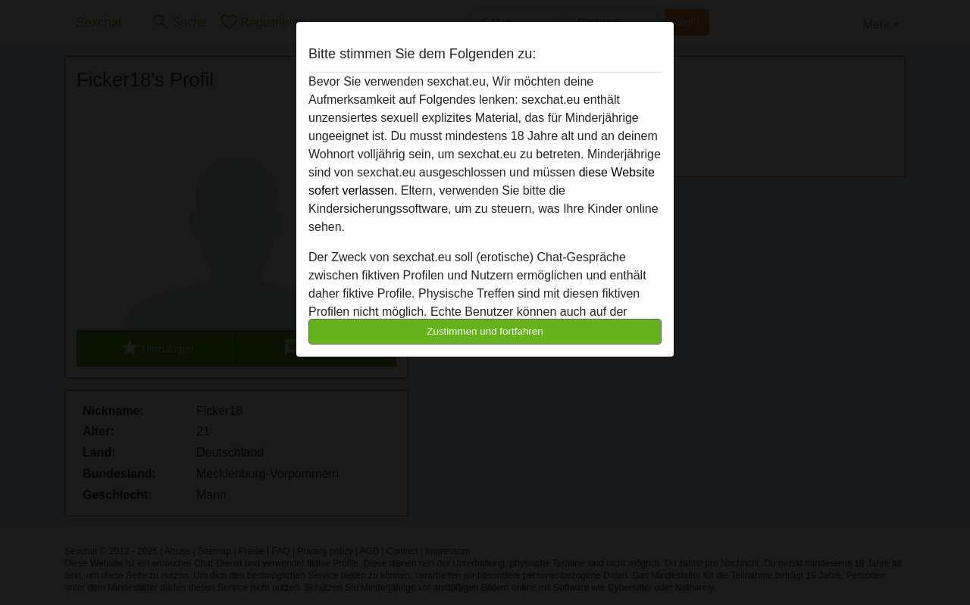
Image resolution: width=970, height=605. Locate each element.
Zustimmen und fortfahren (485, 331)
